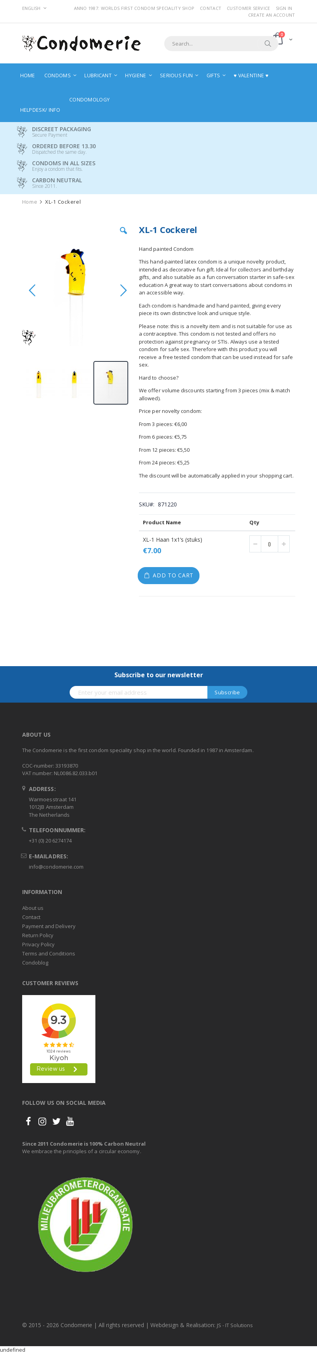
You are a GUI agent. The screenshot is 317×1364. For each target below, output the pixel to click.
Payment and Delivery (49, 926)
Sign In (284, 8)
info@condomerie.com (56, 866)
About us (33, 907)
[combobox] (221, 44)
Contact (210, 8)
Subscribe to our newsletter (158, 675)
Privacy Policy (38, 944)
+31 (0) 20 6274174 (50, 840)
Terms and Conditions (48, 953)
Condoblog (35, 962)
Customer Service (248, 8)
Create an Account (271, 15)
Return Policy (38, 935)
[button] (123, 236)
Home (30, 202)
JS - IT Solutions (235, 1325)
